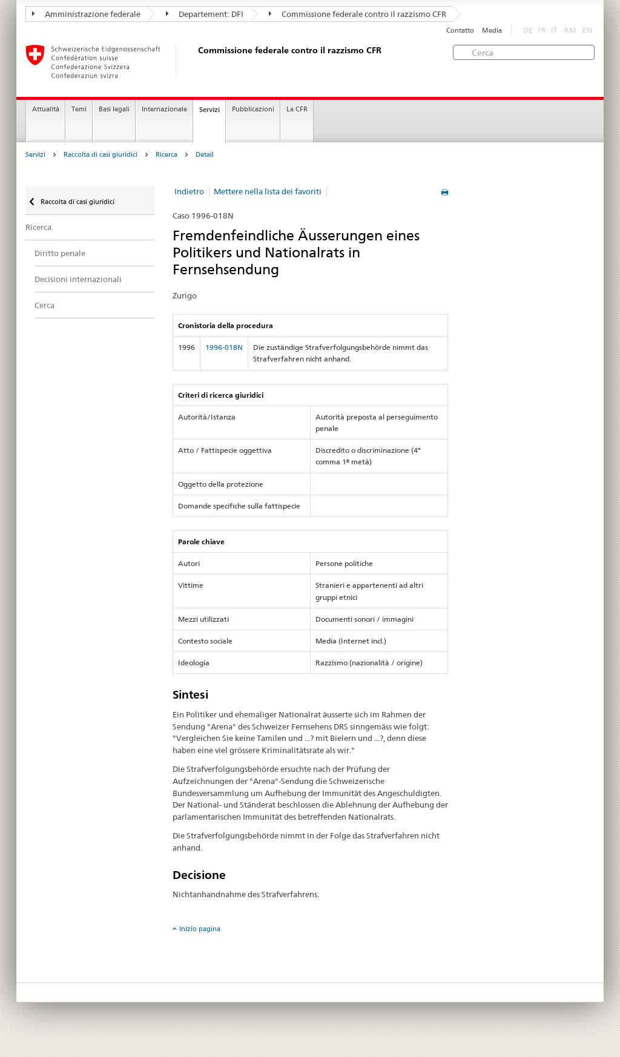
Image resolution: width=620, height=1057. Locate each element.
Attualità (45, 109)
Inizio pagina (199, 928)
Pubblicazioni (253, 109)
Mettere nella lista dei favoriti (268, 191)
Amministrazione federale (86, 14)
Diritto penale (60, 253)
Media (492, 31)
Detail (205, 155)
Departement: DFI (204, 14)
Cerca (44, 305)
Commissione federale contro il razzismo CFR (357, 14)
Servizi (209, 109)
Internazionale (164, 109)
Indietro (189, 191)
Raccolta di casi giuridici (100, 155)
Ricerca (166, 155)
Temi (79, 109)
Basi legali (114, 109)
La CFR (297, 109)
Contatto (460, 31)
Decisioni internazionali (78, 279)
